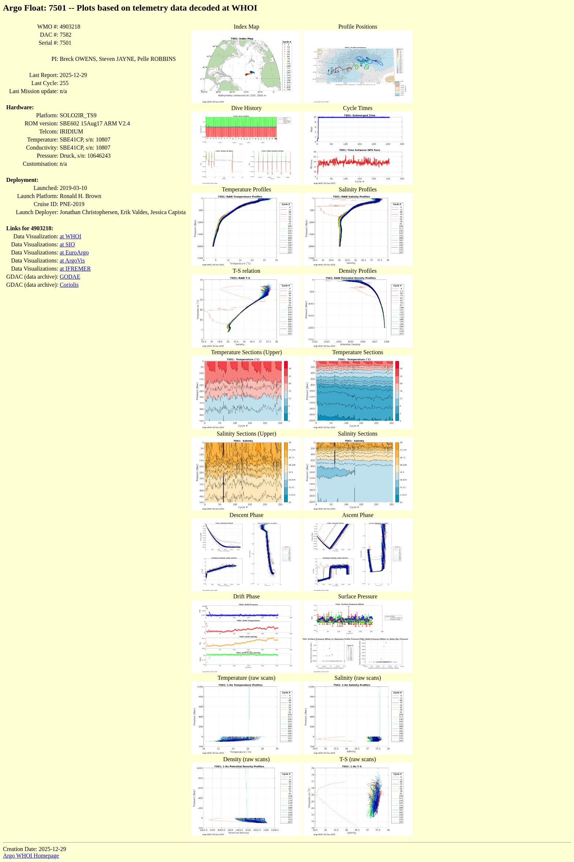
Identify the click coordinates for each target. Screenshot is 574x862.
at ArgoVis (72, 260)
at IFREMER (75, 268)
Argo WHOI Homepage (31, 855)
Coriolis (69, 285)
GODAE (70, 277)
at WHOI (70, 236)
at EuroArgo (74, 252)
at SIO (67, 244)
